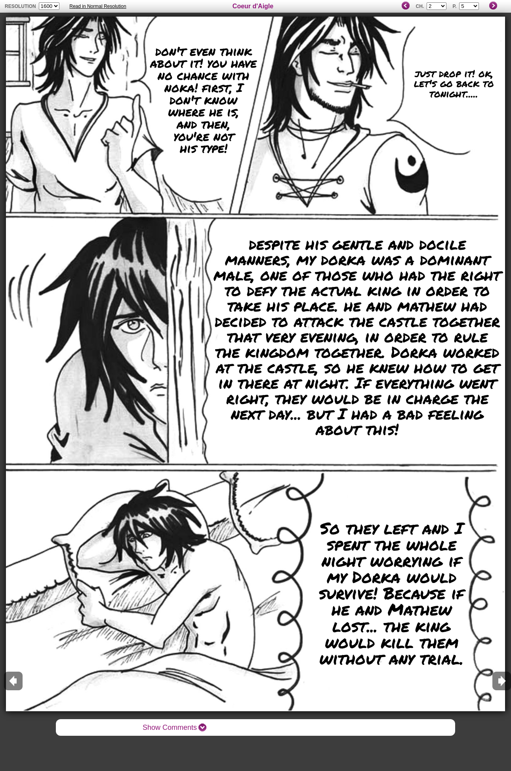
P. (454, 6)
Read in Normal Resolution (97, 6)
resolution (21, 6)
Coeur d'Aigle (253, 6)
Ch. (420, 6)
